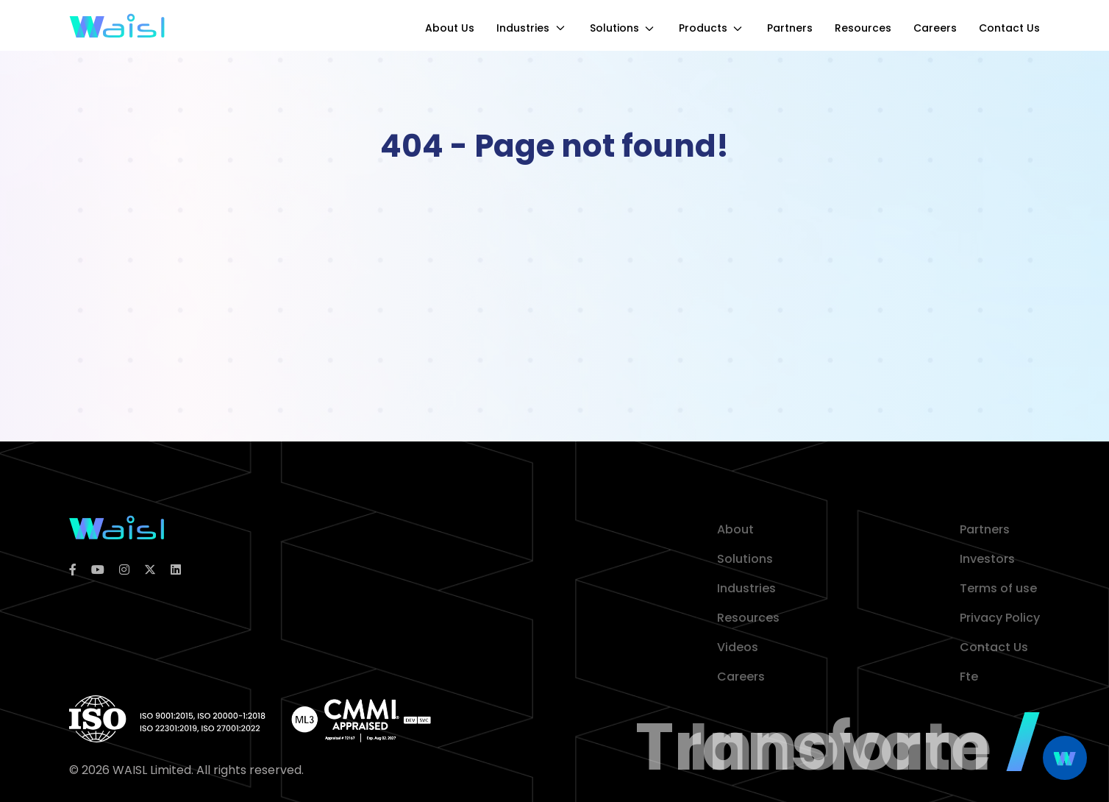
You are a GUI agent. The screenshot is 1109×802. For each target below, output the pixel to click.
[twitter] (150, 570)
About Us (449, 28)
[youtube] (97, 570)
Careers (935, 28)
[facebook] (72, 570)
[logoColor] (116, 526)
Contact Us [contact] (994, 647)
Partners (790, 28)
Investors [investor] (987, 558)
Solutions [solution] (745, 558)
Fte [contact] (969, 676)
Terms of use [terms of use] (998, 588)
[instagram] (124, 570)
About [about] (735, 529)
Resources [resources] (748, 617)
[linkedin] (176, 570)
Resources (863, 28)
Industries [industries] (746, 588)
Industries (532, 28)
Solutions (623, 28)
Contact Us (1009, 28)
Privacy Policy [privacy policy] (1000, 617)
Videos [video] (737, 647)
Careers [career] (741, 676)
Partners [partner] (985, 529)
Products (712, 28)
